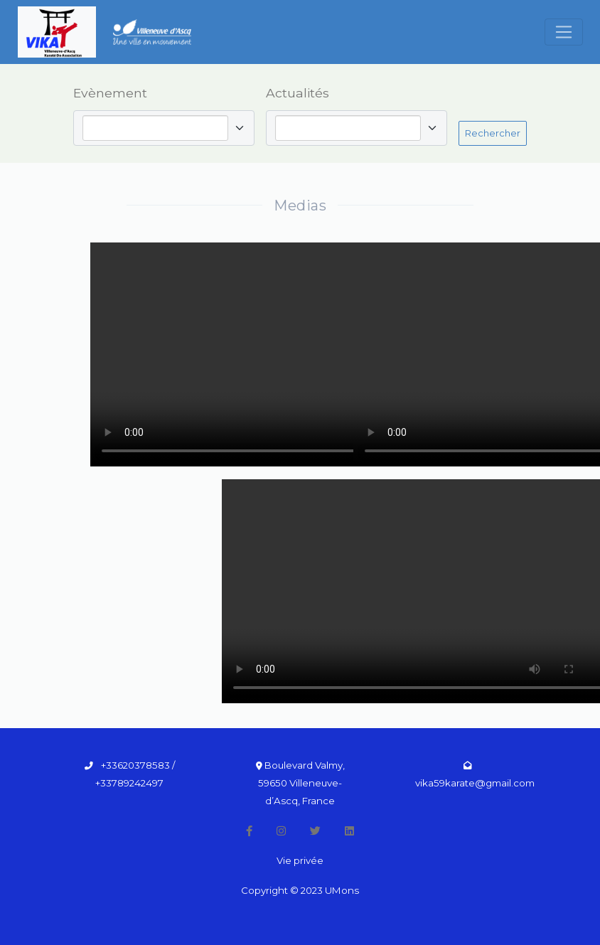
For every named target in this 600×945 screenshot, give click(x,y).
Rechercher (492, 133)
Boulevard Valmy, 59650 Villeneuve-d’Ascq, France (301, 783)
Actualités (297, 92)
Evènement (110, 92)
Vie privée (300, 860)
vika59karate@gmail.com (475, 783)
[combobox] (158, 128)
